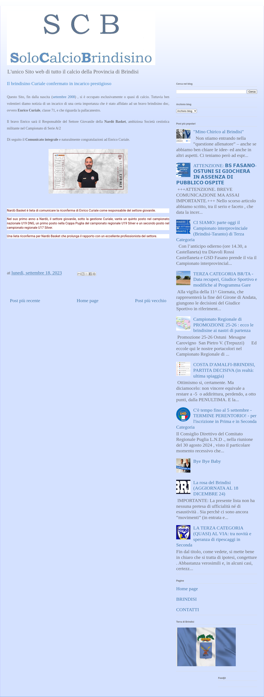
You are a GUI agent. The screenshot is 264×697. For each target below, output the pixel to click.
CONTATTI (187, 609)
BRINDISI (186, 599)
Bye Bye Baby (207, 461)
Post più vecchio (150, 300)
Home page (87, 300)
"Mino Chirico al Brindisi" (218, 131)
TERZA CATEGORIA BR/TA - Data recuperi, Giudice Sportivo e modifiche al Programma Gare (225, 279)
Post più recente (25, 300)
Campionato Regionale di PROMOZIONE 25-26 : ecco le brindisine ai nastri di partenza (223, 325)
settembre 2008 (64, 97)
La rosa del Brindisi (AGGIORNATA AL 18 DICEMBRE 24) (215, 488)
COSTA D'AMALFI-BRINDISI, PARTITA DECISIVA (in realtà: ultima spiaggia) (224, 370)
